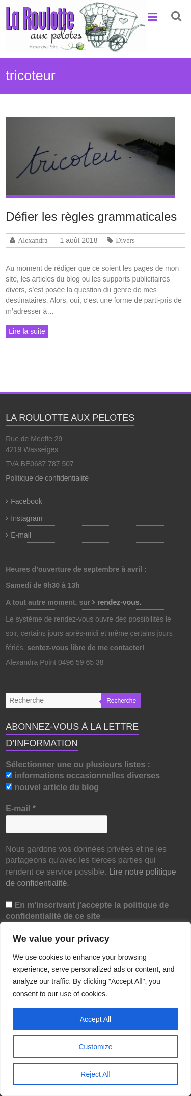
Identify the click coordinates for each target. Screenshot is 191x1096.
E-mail (21, 535)
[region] (95, 1009)
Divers (125, 240)
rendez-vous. (120, 602)
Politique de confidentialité (47, 478)
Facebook (26, 501)
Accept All (95, 1019)
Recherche (121, 701)
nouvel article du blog (52, 787)
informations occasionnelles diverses (83, 775)
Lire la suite (27, 331)
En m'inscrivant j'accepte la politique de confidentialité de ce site (87, 910)
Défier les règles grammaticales (91, 216)
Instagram (26, 518)
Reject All (95, 1074)
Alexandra (32, 240)
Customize (95, 1047)
